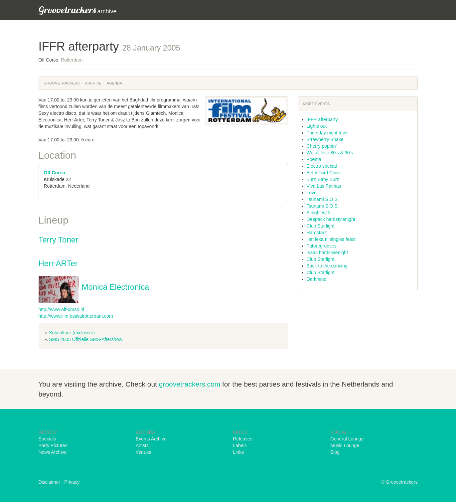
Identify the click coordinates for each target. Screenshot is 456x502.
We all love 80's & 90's (330, 152)
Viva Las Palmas (324, 186)
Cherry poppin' (322, 146)
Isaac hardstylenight (327, 252)
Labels (240, 445)
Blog (335, 452)
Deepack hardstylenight (331, 219)
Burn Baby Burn (323, 179)
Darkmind (317, 279)
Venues (143, 452)
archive (78, 10)
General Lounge (347, 438)
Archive (93, 83)
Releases (242, 438)
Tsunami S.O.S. (323, 199)
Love (312, 192)
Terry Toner (58, 239)
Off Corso (55, 172)
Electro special (322, 166)
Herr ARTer (58, 263)
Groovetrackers (62, 83)
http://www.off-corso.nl (61, 309)
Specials (47, 438)
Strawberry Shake (325, 139)
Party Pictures (53, 445)
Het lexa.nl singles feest (331, 239)
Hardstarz (317, 232)
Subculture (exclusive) (72, 332)
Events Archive (151, 438)
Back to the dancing (327, 265)
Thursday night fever (328, 132)
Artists (142, 445)
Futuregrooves (322, 246)
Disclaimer (49, 482)
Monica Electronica (115, 286)
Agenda (114, 83)
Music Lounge (344, 445)
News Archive (53, 452)
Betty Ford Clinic (324, 172)
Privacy (71, 482)
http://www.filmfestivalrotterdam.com (76, 316)
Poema (314, 159)
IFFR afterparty (322, 119)
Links (238, 452)
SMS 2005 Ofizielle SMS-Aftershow (85, 339)
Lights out (317, 126)
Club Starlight (321, 226)
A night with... (320, 212)
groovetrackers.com (189, 384)
